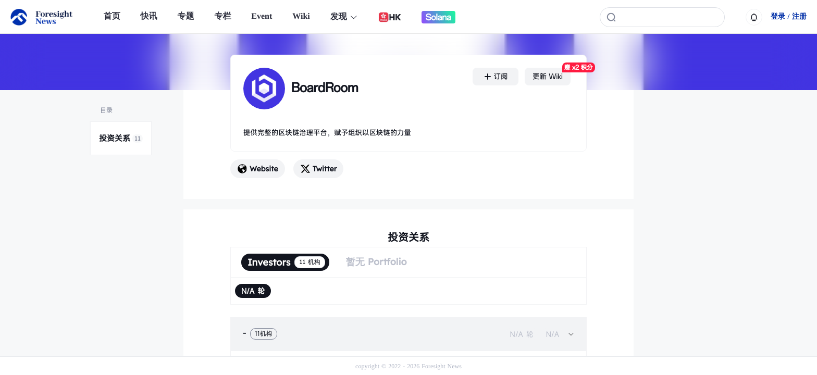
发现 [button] (344, 16)
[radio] (253, 291)
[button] (408, 334)
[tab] (408, 334)
